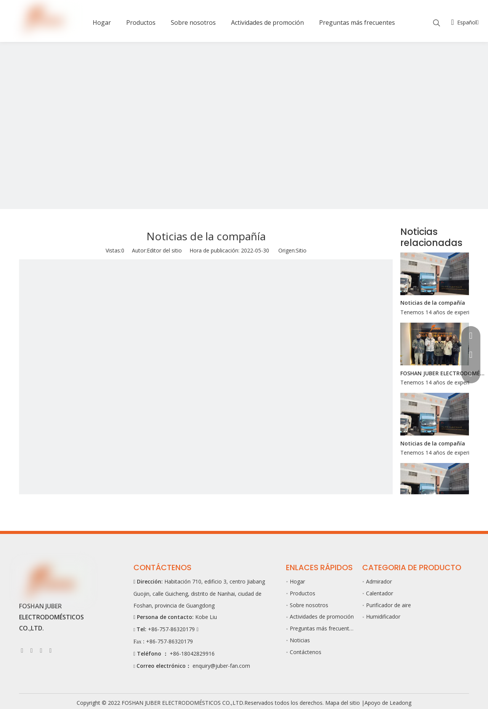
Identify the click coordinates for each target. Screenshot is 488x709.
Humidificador (383, 616)
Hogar (297, 581)
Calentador (379, 593)
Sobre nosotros (309, 605)
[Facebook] (22, 650)
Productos (302, 593)
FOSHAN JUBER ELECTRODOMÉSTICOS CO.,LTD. (443, 373)
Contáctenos (305, 652)
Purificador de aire (388, 605)
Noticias (300, 640)
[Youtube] (41, 650)
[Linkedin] (32, 650)
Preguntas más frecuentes (322, 628)
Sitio (301, 250)
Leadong (400, 702)
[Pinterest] (51, 650)
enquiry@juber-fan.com (221, 665)
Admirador (379, 581)
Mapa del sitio (343, 702)
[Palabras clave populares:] (436, 23)
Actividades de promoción (322, 616)
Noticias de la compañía (432, 302)
